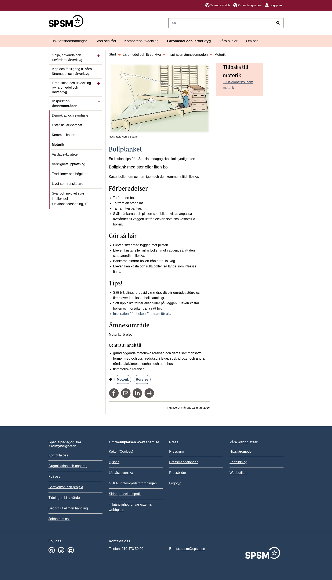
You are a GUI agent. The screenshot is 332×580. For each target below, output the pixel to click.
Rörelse (142, 379)
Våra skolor (228, 41)
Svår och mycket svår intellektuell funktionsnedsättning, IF (70, 199)
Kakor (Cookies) (121, 451)
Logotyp (175, 483)
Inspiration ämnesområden (64, 103)
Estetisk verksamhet (67, 125)
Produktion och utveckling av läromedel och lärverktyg (71, 87)
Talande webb (217, 5)
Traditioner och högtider (69, 174)
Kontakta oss (58, 455)
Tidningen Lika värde (64, 497)
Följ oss (54, 476)
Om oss (252, 41)
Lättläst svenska (121, 472)
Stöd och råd (105, 41)
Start (112, 54)
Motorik (58, 144)
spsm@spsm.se (193, 549)
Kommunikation (63, 135)
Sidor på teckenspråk (125, 494)
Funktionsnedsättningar (68, 41)
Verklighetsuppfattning (68, 164)
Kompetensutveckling (141, 41)
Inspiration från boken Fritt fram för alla (142, 314)
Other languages (247, 5)
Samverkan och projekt (65, 487)
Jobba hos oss (59, 519)
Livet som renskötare (67, 183)
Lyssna (114, 462)
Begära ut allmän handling (68, 508)
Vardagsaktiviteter (65, 154)
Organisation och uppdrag (67, 466)
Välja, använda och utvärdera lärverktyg (67, 57)
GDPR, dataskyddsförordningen (133, 483)
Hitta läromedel (241, 451)
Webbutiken (238, 472)
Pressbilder (177, 472)
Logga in (273, 5)
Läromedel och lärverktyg (189, 41)
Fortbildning (238, 462)
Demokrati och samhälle (70, 115)
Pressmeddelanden (183, 462)
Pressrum (176, 451)
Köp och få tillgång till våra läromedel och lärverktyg (72, 71)
